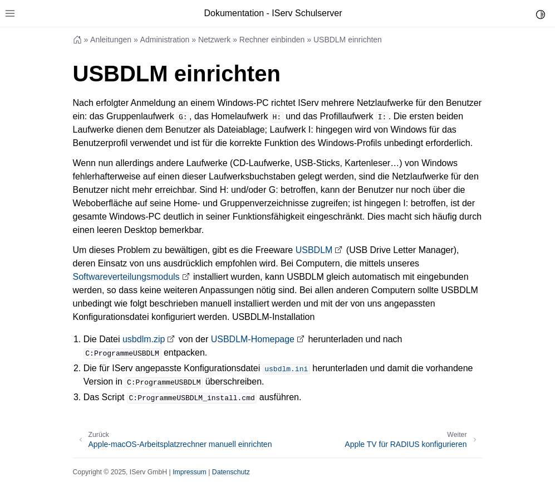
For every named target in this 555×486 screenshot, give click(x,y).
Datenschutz (231, 472)
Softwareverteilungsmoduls (126, 276)
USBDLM (314, 250)
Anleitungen (110, 39)
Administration (165, 39)
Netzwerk (214, 39)
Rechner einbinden (272, 39)
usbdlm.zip (143, 339)
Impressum (190, 472)
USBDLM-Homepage (252, 339)
